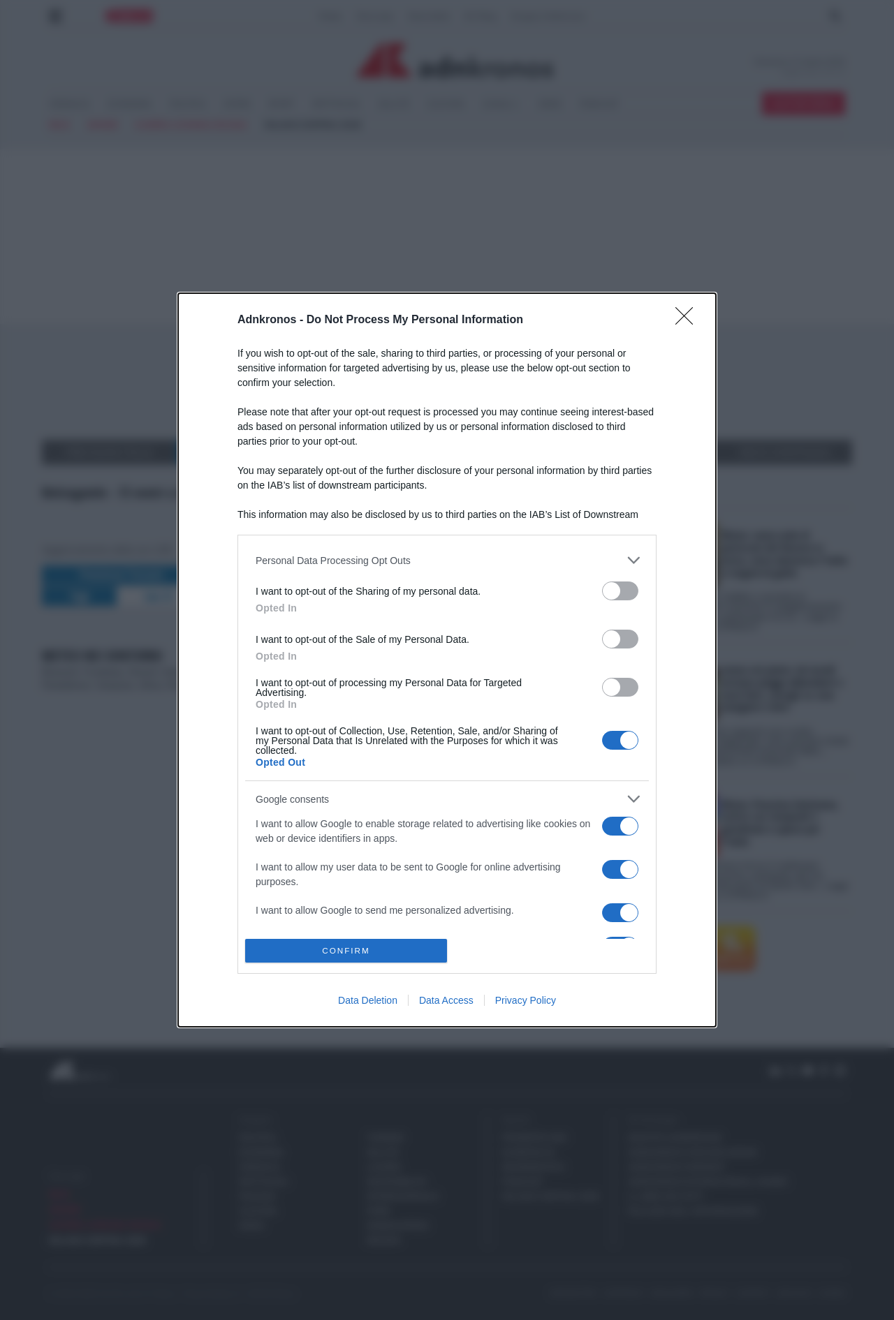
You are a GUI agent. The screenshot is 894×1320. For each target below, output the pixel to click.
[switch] (620, 590)
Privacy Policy (525, 1000)
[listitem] (447, 560)
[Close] (688, 320)
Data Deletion (367, 1000)
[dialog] (447, 659)
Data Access (446, 1000)
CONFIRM (346, 950)
